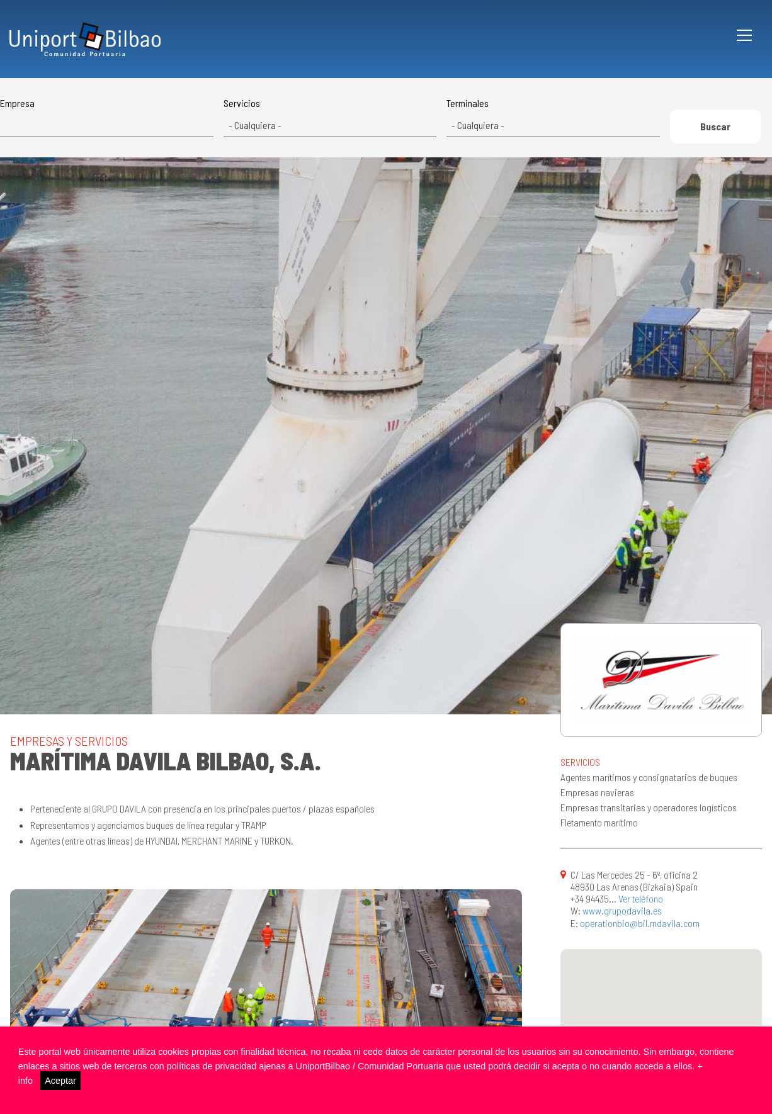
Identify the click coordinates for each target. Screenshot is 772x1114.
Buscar (715, 126)
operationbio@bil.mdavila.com (640, 923)
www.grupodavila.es (622, 910)
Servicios (242, 103)
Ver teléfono (640, 898)
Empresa (17, 103)
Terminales (467, 103)
